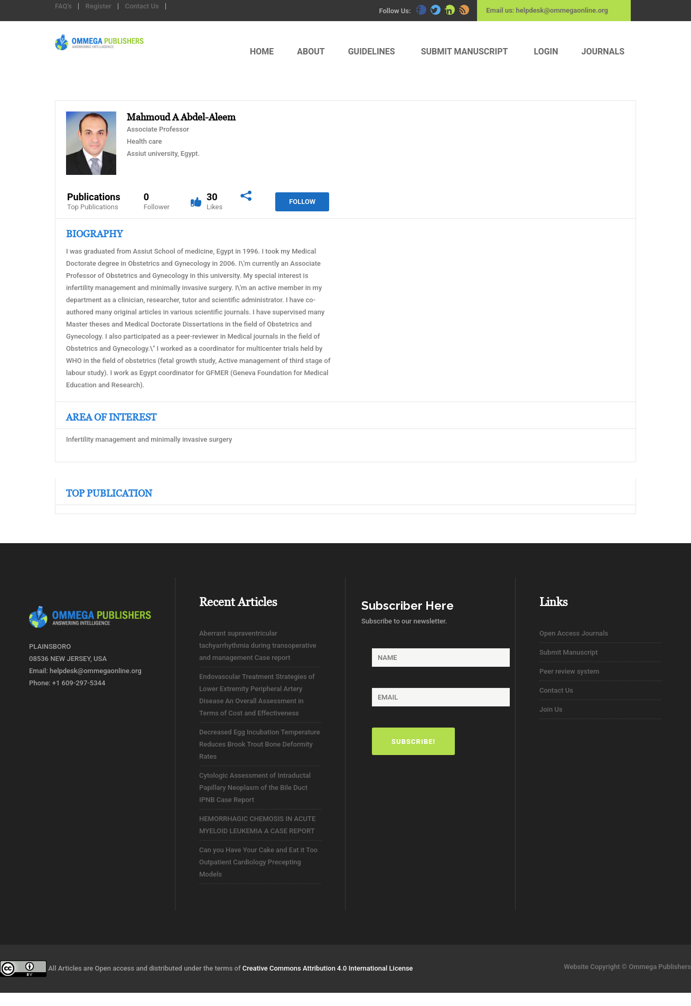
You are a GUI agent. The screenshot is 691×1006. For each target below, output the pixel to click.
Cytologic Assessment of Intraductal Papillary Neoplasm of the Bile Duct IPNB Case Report (255, 787)
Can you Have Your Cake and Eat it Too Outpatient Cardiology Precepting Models (258, 862)
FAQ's (63, 6)
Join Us (551, 709)
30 (214, 201)
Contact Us (142, 6)
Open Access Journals (573, 633)
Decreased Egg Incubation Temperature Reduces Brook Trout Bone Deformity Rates (259, 744)
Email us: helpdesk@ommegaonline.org (547, 10)
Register (98, 6)
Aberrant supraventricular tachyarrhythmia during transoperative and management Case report (257, 645)
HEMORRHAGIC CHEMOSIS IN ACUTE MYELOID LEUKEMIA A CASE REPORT (257, 825)
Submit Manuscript (568, 652)
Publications (93, 201)
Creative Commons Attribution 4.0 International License (327, 968)
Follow (302, 202)
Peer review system (569, 671)
